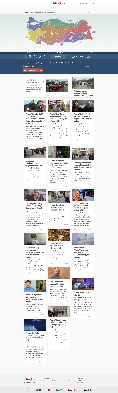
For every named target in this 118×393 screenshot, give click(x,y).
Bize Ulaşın (65, 380)
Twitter (80, 382)
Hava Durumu (91, 53)
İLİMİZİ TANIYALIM (29, 70)
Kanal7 (28, 389)
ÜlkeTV (38, 389)
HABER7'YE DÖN (83, 3)
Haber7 (73, 389)
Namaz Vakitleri (28, 53)
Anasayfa (45, 380)
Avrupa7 (48, 389)
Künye (54, 380)
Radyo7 (59, 389)
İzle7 (88, 389)
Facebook (80, 380)
